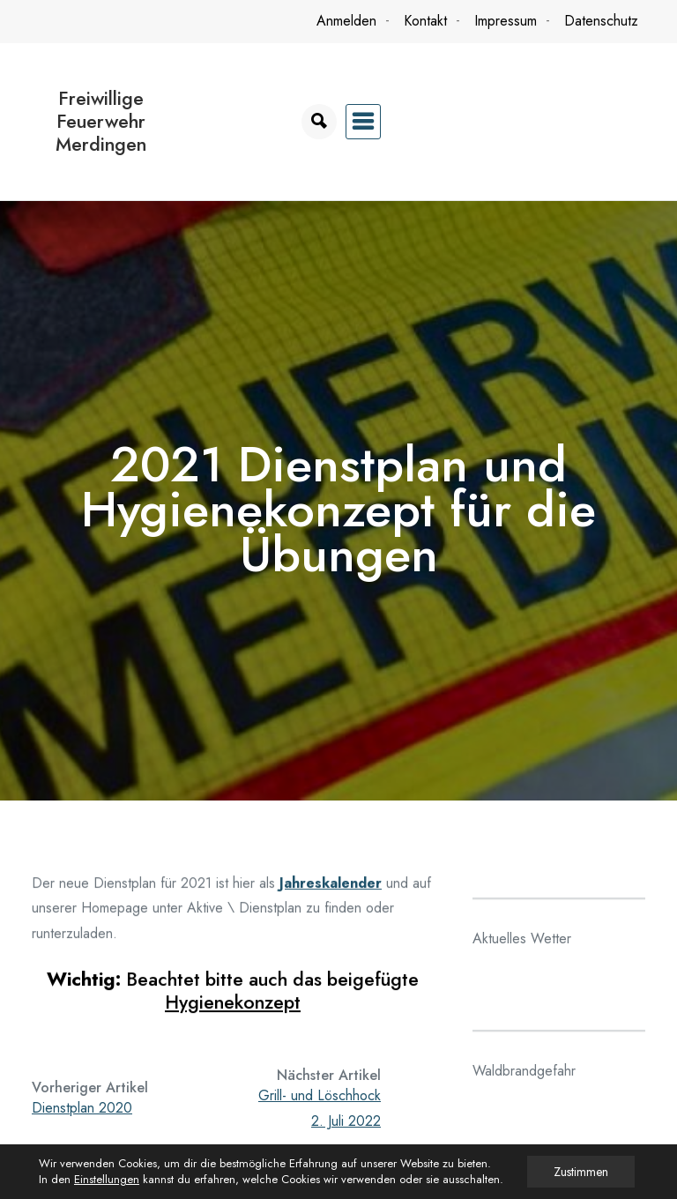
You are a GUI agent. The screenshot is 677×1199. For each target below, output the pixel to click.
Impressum (505, 21)
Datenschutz (601, 21)
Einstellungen (106, 1180)
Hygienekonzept (233, 1008)
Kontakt (425, 21)
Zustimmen (581, 1171)
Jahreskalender (330, 889)
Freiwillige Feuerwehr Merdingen (101, 121)
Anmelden (346, 21)
